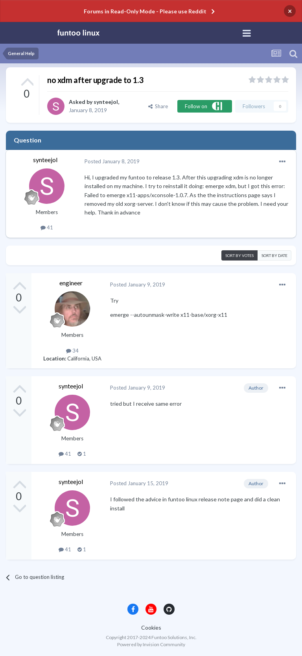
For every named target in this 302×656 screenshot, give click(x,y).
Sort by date (274, 255)
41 (47, 227)
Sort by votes (239, 255)
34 (72, 350)
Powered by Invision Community (151, 644)
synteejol (106, 101)
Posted (112, 161)
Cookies (151, 627)
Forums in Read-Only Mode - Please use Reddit (145, 11)
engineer (71, 282)
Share (158, 106)
